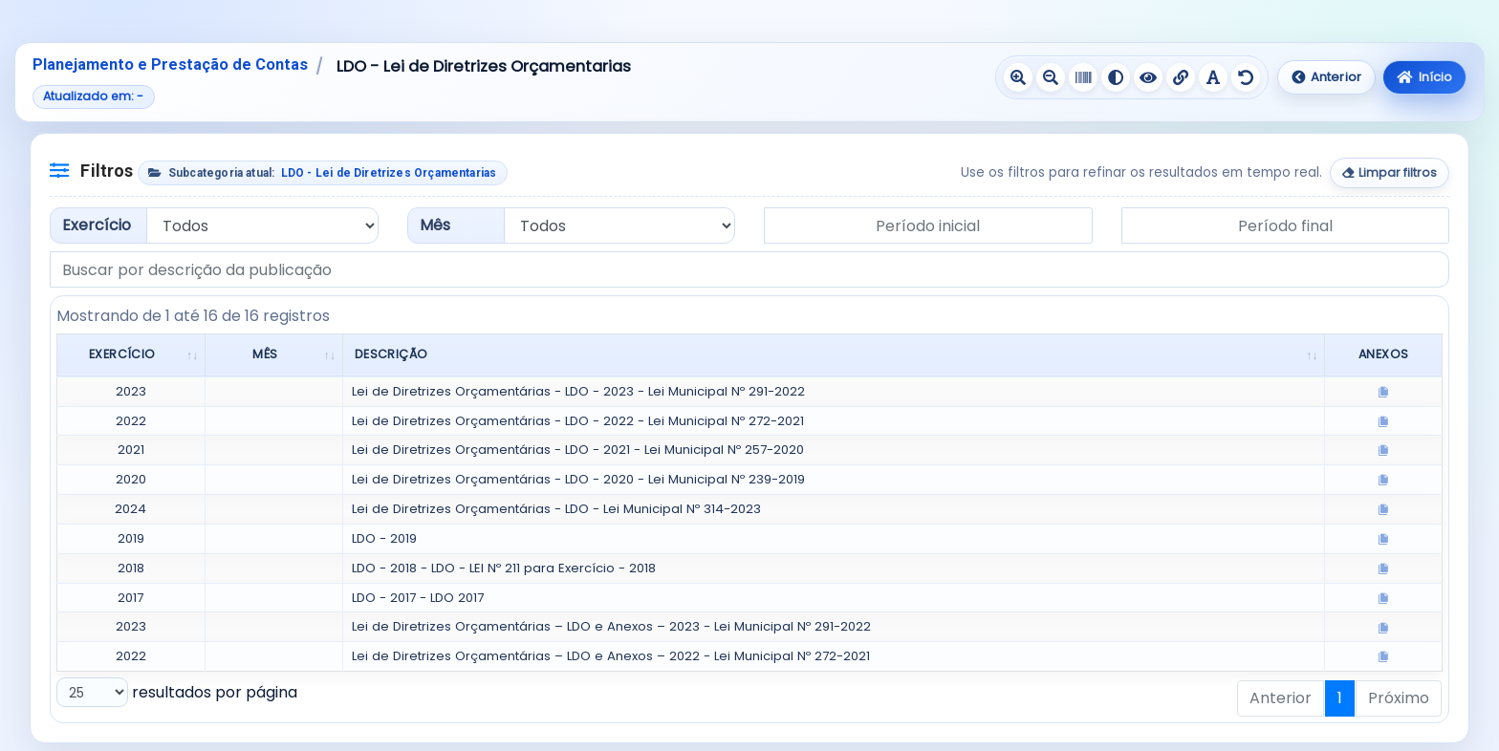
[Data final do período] (1285, 225)
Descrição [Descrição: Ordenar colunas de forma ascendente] (391, 354)
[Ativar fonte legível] (1213, 77)
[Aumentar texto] (1018, 77)
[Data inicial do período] (928, 225)
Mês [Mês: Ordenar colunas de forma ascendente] (264, 354)
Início (1424, 77)
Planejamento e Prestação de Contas (170, 64)
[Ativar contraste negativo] (1148, 77)
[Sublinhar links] (1180, 77)
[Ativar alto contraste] (1115, 77)
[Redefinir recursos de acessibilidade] (1245, 77)
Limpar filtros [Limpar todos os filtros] (1390, 172)
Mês (435, 225)
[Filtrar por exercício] (262, 225)
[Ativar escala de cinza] (1083, 77)
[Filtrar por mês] (620, 225)
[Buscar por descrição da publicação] (749, 269)
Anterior (1326, 77)
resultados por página (176, 692)
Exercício (96, 225)
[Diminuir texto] (1050, 77)
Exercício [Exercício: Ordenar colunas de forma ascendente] (122, 354)
